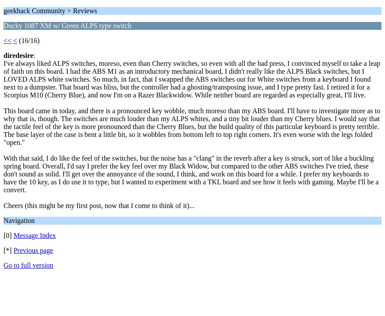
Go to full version (28, 265)
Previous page (33, 250)
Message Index (35, 235)
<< (7, 40)
